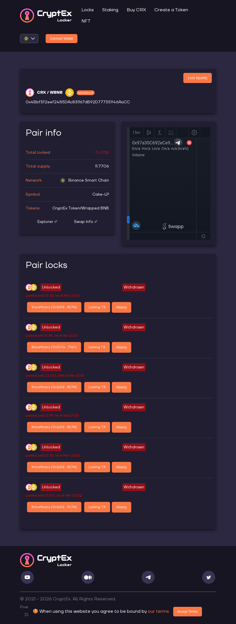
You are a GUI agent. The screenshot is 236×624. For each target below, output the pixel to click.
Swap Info (85, 221)
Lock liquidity (197, 78)
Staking (110, 10)
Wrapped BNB (95, 208)
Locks (87, 10)
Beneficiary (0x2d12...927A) (54, 307)
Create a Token (171, 10)
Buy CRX (136, 10)
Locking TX (97, 307)
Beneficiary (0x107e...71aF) (54, 347)
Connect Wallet (61, 39)
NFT (86, 21)
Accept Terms (187, 612)
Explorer (47, 221)
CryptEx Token (66, 208)
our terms (158, 611)
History (121, 307)
